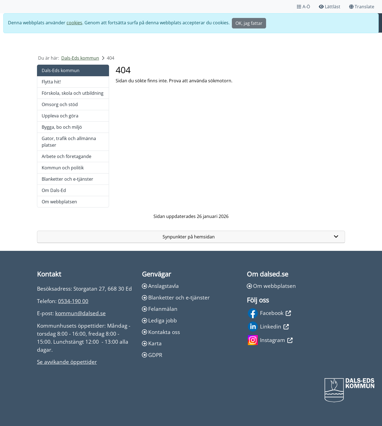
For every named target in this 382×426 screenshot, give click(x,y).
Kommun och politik (63, 168)
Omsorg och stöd (60, 104)
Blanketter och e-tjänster (67, 179)
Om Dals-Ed (54, 190)
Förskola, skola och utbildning (73, 93)
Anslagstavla (160, 286)
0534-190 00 (73, 301)
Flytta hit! (51, 82)
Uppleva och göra (60, 116)
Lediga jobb (159, 320)
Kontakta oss (161, 332)
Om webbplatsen (59, 202)
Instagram (270, 340)
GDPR (152, 355)
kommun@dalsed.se (80, 313)
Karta (152, 343)
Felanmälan (159, 308)
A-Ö (303, 7)
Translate (361, 7)
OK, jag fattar (248, 23)
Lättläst (329, 7)
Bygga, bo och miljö (62, 127)
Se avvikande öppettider (67, 361)
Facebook (269, 313)
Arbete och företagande (66, 156)
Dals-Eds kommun (80, 58)
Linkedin (268, 327)
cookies (74, 23)
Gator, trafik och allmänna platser (69, 141)
